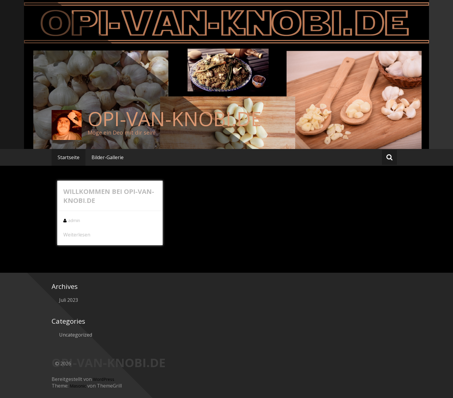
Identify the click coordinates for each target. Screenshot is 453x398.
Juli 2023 (68, 300)
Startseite (69, 157)
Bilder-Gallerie (108, 157)
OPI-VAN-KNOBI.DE (175, 118)
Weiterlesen (76, 234)
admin (74, 220)
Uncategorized (75, 334)
